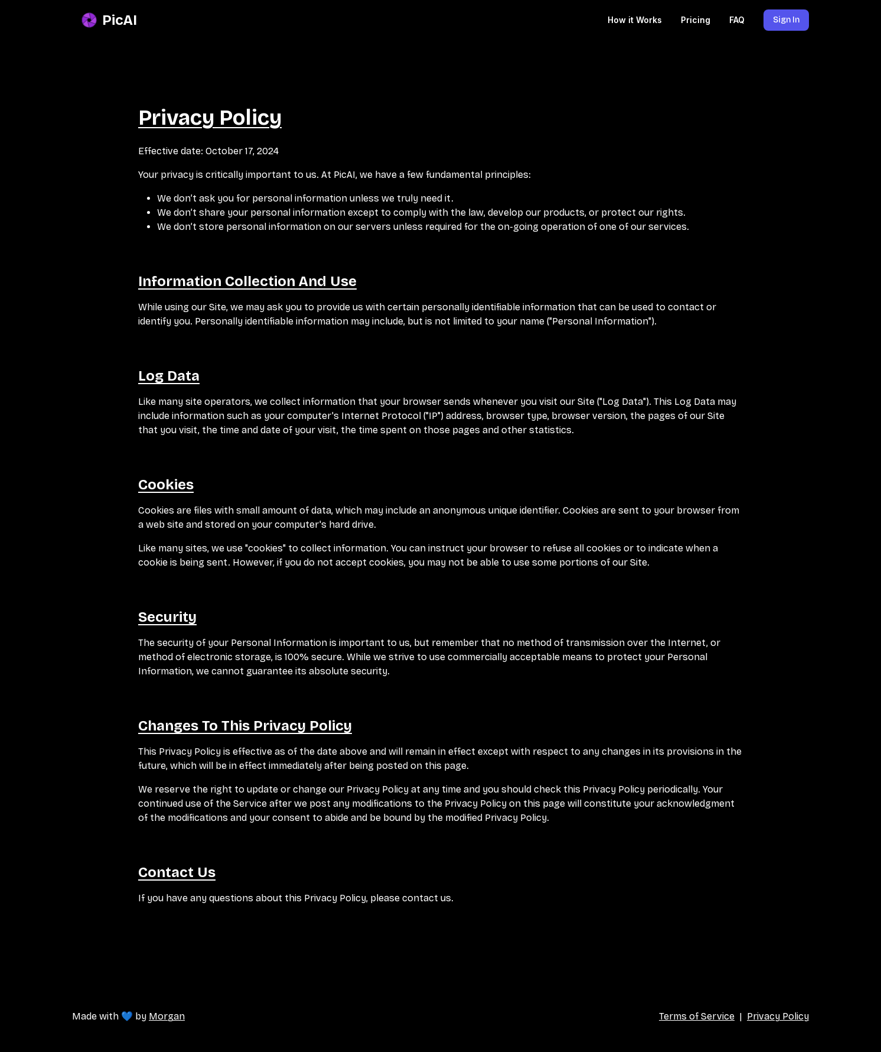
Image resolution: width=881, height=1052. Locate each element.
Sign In (786, 20)
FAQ (737, 20)
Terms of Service (697, 1016)
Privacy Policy (778, 1016)
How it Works (635, 20)
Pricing (695, 20)
